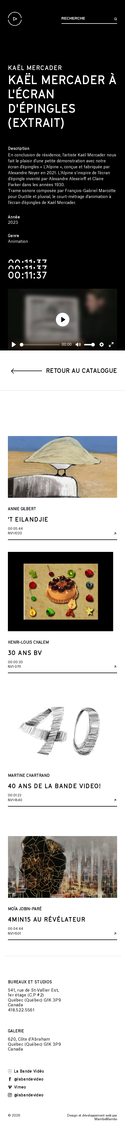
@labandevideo (25, 1079)
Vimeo (17, 1087)
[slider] (40, 344)
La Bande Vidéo (26, 1071)
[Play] (13, 344)
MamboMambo (106, 1119)
